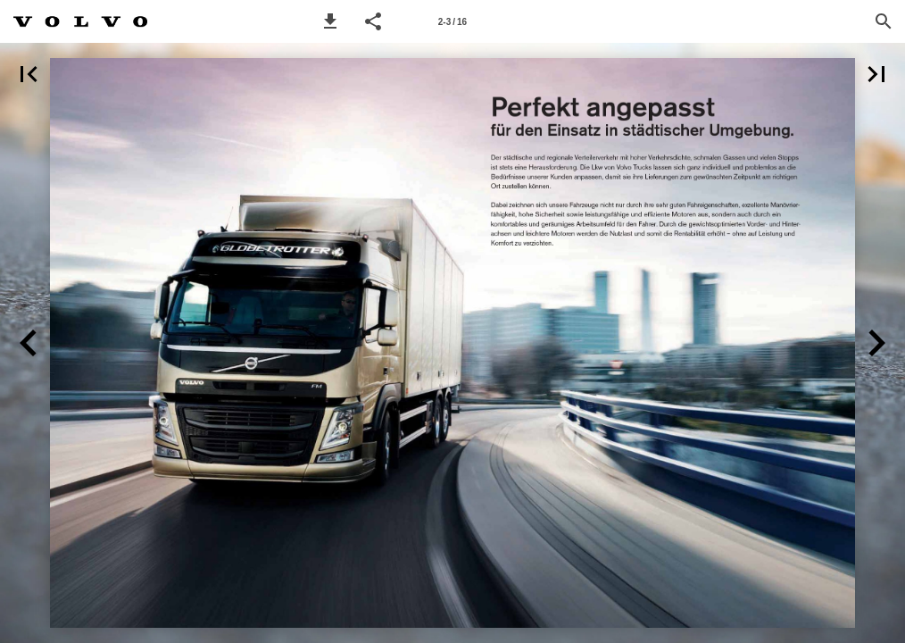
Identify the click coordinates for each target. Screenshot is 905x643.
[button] (330, 21)
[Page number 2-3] (452, 21)
